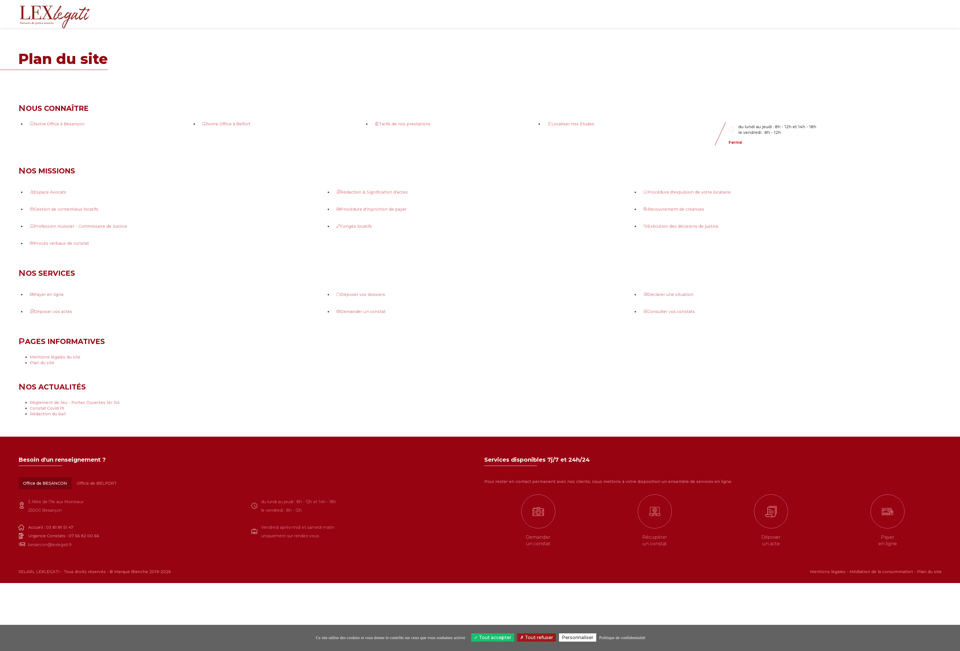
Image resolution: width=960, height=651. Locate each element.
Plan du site (42, 362)
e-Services (795, 14)
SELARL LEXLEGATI (39, 571)
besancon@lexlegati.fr (50, 544)
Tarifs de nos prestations (403, 124)
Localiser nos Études (570, 124)
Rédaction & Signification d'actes (372, 192)
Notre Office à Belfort (226, 124)
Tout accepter (492, 637)
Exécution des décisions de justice (680, 226)
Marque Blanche (131, 571)
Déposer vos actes (51, 311)
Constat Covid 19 (47, 408)
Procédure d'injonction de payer (371, 209)
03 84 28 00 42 (915, 22)
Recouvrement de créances (673, 209)
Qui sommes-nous (708, 14)
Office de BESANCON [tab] (45, 483)
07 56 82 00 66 (83, 535)
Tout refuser (536, 637)
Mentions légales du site (55, 357)
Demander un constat (361, 311)
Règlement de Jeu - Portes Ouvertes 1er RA (75, 402)
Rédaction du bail (48, 413)
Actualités (827, 14)
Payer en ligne (47, 294)
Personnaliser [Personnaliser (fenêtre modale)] (577, 637)
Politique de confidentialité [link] (622, 637)
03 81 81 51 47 (913, 11)
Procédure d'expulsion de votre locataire (687, 192)
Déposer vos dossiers (360, 294)
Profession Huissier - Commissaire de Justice (78, 226)
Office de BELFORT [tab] (97, 483)
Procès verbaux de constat (59, 243)
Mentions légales (827, 571)
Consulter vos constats (669, 311)
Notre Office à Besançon (57, 124)
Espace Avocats (48, 192)
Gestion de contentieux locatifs (64, 209)
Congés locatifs (354, 226)
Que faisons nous (756, 14)
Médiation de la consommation (881, 571)
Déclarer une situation (668, 294)
